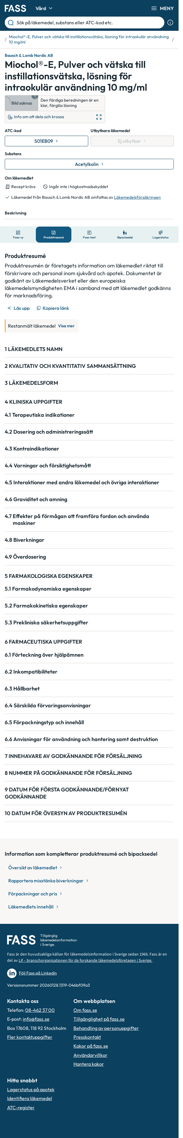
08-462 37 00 (40, 1010)
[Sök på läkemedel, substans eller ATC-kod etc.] (89, 22)
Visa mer (66, 325)
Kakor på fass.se (90, 1046)
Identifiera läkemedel (29, 1098)
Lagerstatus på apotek (30, 1089)
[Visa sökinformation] (170, 22)
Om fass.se (85, 1010)
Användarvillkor (90, 1055)
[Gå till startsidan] (15, 8)
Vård (45, 8)
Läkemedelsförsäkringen (137, 197)
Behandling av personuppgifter (106, 1028)
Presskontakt (87, 1037)
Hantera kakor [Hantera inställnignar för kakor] (88, 1064)
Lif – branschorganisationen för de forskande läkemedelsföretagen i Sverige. (85, 961)
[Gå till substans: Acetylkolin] (89, 164)
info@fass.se (36, 1019)
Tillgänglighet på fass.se (99, 1019)
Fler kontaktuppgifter (29, 1037)
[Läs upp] (19, 308)
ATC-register (21, 1107)
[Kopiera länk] (53, 308)
